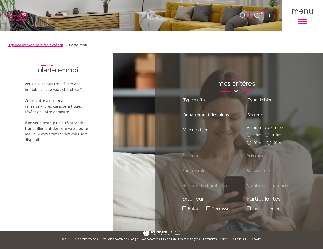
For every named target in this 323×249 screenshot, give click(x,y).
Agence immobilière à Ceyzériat (35, 45)
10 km (276, 135)
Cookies (256, 239)
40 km (278, 143)
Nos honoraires (150, 239)
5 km (257, 135)
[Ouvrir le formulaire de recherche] (243, 15)
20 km (258, 143)
